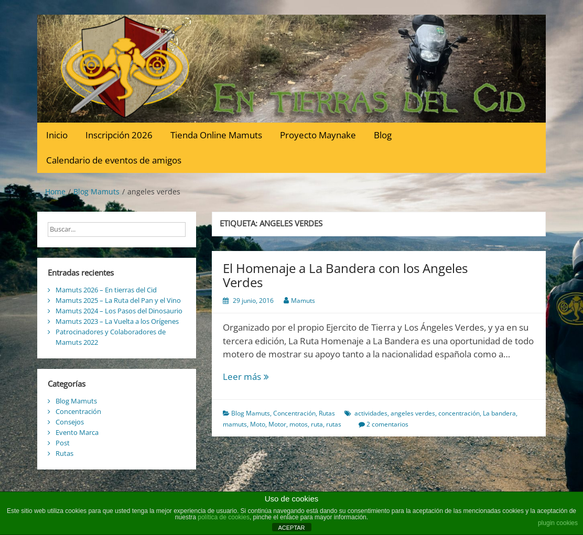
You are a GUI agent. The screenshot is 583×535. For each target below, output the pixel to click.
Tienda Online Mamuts (216, 135)
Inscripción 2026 (119, 135)
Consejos (70, 422)
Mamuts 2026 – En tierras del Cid (106, 289)
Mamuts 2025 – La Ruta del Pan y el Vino (118, 300)
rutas (333, 424)
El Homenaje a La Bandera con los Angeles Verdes (345, 274)
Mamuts (303, 300)
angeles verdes (413, 413)
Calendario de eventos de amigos (113, 160)
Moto (257, 424)
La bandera (499, 413)
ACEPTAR (291, 528)
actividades (370, 413)
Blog (383, 135)
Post (63, 442)
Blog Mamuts (250, 413)
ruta (317, 424)
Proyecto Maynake (318, 135)
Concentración (294, 413)
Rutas (327, 413)
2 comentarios (387, 424)
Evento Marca (77, 432)
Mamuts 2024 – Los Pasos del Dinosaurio (119, 310)
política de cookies (224, 517)
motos (298, 424)
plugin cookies (558, 523)
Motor (277, 424)
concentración (459, 413)
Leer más (263, 377)
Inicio (57, 135)
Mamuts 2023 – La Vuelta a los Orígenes (117, 321)
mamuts (235, 424)
